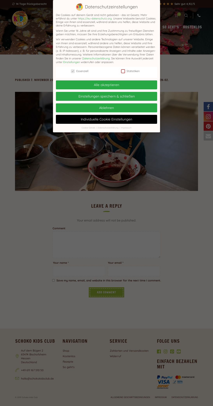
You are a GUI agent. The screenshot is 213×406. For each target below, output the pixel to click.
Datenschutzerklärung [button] (108, 127)
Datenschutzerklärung (96, 58)
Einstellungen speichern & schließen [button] (106, 96)
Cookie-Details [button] (89, 127)
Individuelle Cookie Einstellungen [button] (106, 119)
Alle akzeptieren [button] (106, 85)
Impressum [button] (126, 127)
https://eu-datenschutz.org (95, 18)
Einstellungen (71, 62)
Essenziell (79, 71)
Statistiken (130, 71)
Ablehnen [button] (106, 107)
